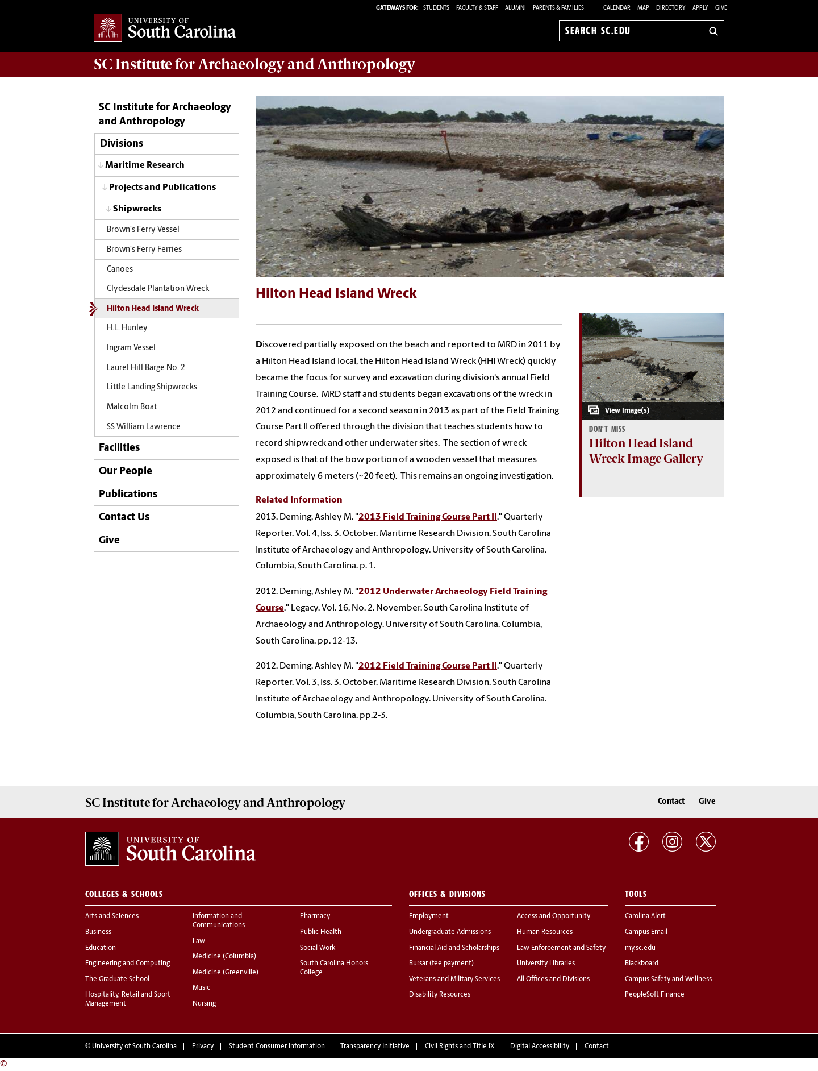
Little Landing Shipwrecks (152, 387)
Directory (671, 8)
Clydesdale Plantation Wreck (158, 289)
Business (98, 932)
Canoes (120, 269)
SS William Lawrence (144, 427)
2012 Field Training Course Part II (427, 666)
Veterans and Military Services (454, 979)
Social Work (317, 948)
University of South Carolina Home (165, 29)
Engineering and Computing (127, 963)
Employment (429, 916)
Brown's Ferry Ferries (144, 250)
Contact (671, 802)
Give (721, 8)
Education (100, 948)
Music (201, 988)
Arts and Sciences (112, 916)
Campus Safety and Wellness (668, 979)
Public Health (320, 932)
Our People (125, 471)
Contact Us (124, 517)
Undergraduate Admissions (450, 932)
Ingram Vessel (131, 348)
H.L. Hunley (127, 328)
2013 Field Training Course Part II (427, 517)
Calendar (617, 8)
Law (199, 941)
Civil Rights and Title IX (460, 1046)
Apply (700, 8)
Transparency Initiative (375, 1046)
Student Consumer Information (277, 1046)
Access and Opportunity (553, 916)
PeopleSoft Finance (655, 994)
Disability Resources (439, 994)
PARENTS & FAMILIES (558, 8)
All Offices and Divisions (553, 979)
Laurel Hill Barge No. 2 (146, 368)
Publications (128, 494)
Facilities (119, 448)
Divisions (121, 144)
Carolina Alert (645, 916)
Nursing (204, 1004)
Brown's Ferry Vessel (143, 230)
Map (643, 8)
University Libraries (546, 963)
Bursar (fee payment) (441, 963)
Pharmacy (315, 916)
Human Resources (545, 932)
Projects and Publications (162, 187)
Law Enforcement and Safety (561, 948)
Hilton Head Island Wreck (153, 309)
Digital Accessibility (539, 1046)
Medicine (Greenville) (225, 972)
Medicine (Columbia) (224, 956)
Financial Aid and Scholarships (454, 948)
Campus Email (646, 932)
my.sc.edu (640, 948)
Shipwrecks (137, 209)
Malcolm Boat (132, 407)
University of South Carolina (134, 1046)
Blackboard (641, 963)
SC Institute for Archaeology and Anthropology (254, 64)
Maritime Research (145, 165)
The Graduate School (117, 979)
